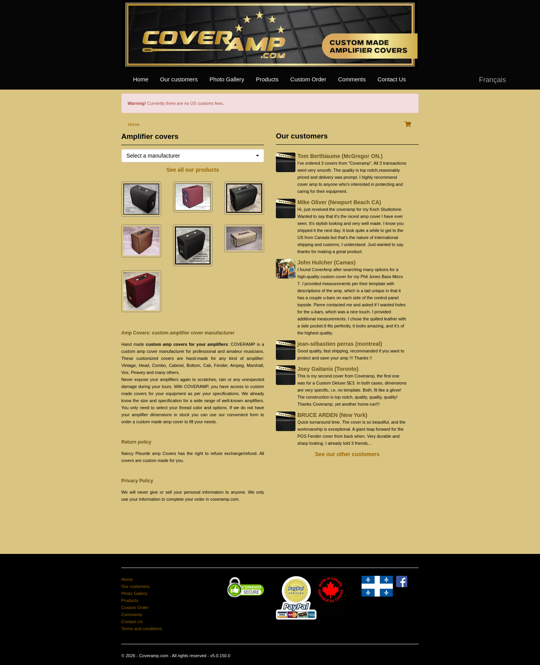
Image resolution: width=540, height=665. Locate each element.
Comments (352, 79)
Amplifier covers (149, 136)
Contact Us (392, 79)
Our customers (179, 79)
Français (492, 80)
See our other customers (347, 454)
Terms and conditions (141, 628)
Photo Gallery (226, 79)
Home (140, 79)
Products (267, 79)
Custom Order (308, 79)
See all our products (192, 170)
